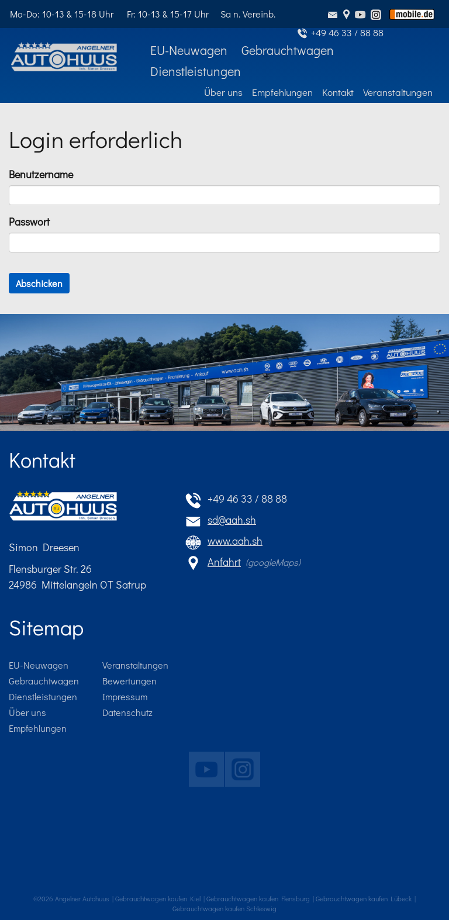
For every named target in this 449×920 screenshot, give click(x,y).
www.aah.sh (235, 541)
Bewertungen (129, 681)
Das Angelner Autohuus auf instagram (239, 766)
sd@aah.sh (334, 14)
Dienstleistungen (43, 696)
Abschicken (39, 283)
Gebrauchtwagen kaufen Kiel (158, 898)
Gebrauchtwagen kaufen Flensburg (258, 898)
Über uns (27, 712)
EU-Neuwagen (38, 665)
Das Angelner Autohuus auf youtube (203, 766)
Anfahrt (346, 14)
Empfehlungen (38, 728)
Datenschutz (127, 712)
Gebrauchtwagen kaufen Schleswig (224, 908)
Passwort (29, 222)
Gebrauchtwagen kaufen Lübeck (364, 898)
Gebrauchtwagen (44, 681)
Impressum (124, 696)
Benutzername (41, 174)
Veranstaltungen (135, 665)
